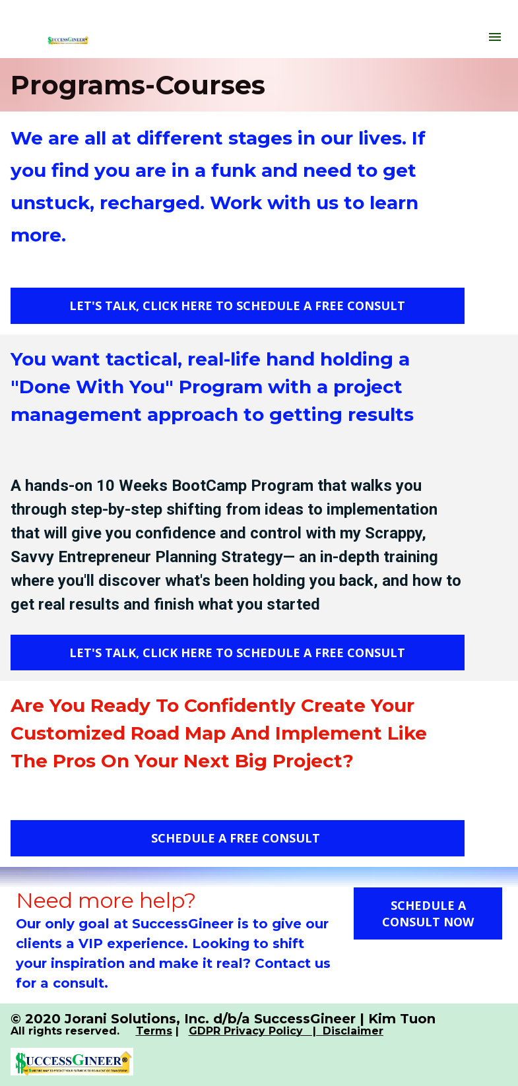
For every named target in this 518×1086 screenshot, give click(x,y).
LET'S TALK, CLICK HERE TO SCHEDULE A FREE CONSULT (237, 305)
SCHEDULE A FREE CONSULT (237, 838)
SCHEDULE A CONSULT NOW (428, 913)
